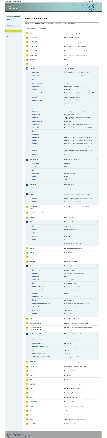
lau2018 (32, 384)
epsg (35, 97)
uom (31, 415)
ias (31, 265)
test (31, 410)
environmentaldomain (39, 92)
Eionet (13, 13)
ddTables (36, 170)
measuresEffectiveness (40, 283)
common (32, 68)
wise (31, 419)
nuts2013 (36, 134)
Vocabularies (11, 31)
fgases (32, 248)
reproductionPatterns (39, 300)
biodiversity (33, 59)
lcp (31, 388)
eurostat (32, 217)
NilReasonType (38, 121)
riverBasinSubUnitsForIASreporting (43, 303)
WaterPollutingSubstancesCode (42, 356)
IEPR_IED (33, 362)
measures (36, 279)
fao (31, 221)
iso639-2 (36, 104)
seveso (32, 406)
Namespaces (10, 37)
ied (31, 319)
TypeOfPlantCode (38, 350)
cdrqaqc (36, 273)
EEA (14, 1)
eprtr (31, 194)
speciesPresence (38, 306)
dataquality (33, 184)
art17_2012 (33, 50)
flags (35, 229)
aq (30, 33)
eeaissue (36, 173)
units (35, 313)
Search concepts (43, 28)
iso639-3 (36, 108)
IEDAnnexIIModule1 (36, 323)
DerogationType (38, 343)
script (35, 150)
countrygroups (38, 83)
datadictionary (34, 159)
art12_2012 (33, 37)
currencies (37, 86)
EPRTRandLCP (34, 206)
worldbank (33, 424)
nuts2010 (36, 131)
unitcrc (36, 243)
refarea (36, 236)
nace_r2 (36, 117)
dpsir (35, 89)
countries (36, 79)
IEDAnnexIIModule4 (36, 334)
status (36, 179)
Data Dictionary (19, 13)
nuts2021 (36, 140)
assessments (37, 72)
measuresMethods (39, 286)
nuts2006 (36, 127)
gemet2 (32, 252)
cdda (31, 64)
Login (86, 1)
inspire (32, 366)
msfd (31, 393)
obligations (37, 176)
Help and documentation (13, 16)
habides (32, 261)
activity (36, 198)
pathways (36, 293)
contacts (36, 163)
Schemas (9, 28)
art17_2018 (33, 55)
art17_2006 (33, 46)
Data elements (11, 25)
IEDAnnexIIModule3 (36, 327)
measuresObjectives (39, 289)
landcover (33, 371)
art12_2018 (33, 42)
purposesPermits (38, 296)
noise (31, 397)
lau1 (31, 375)
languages (37, 114)
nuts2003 (36, 124)
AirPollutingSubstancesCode (41, 339)
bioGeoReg (37, 270)
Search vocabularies (31, 28)
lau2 (31, 379)
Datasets (9, 19)
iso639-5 (36, 111)
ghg (31, 257)
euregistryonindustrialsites (38, 213)
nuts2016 (36, 137)
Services (9, 34)
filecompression (38, 100)
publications (34, 401)
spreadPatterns (38, 310)
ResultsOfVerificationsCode (41, 346)
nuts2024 (36, 143)
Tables (9, 22)
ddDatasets (37, 166)
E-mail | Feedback (12, 433)
